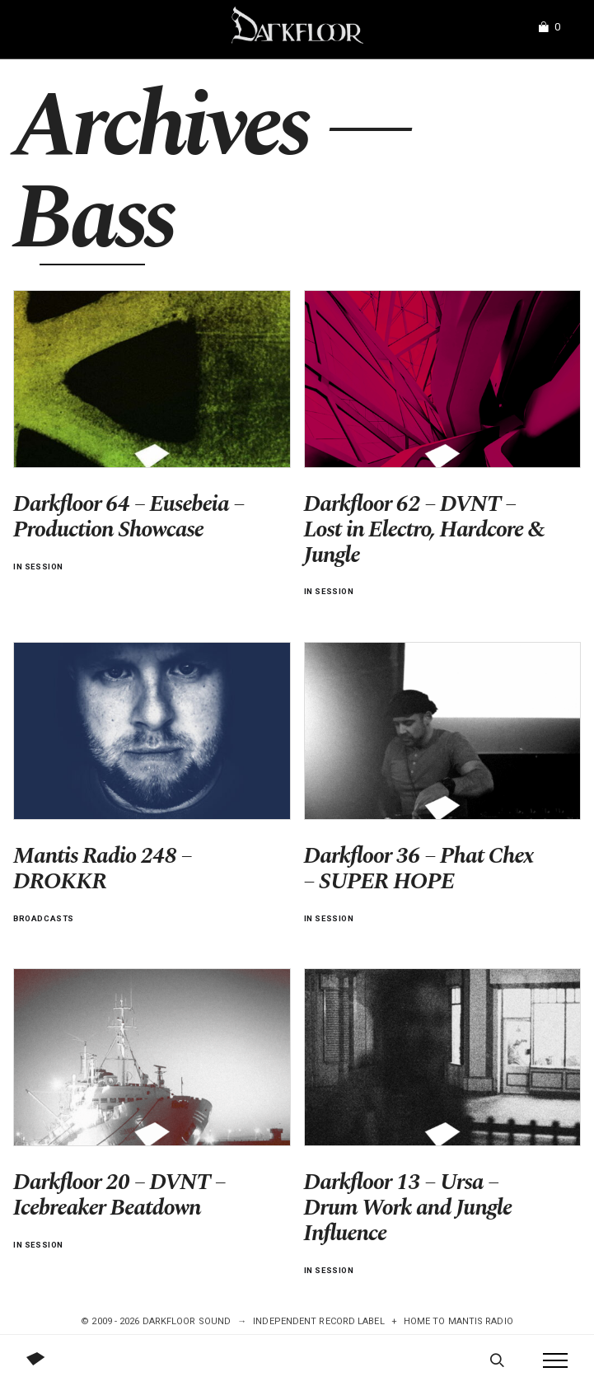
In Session (38, 566)
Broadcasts (43, 918)
